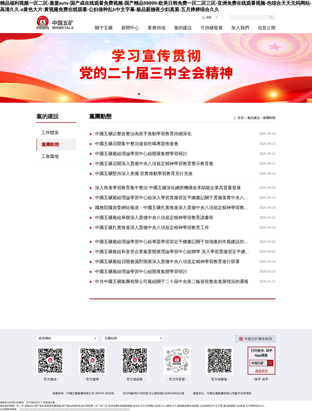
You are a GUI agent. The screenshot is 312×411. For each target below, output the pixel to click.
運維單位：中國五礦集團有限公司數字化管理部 (222, 393)
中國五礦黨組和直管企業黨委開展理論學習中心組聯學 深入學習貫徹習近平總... (172, 251)
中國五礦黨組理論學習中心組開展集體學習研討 (141, 153)
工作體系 (50, 132)
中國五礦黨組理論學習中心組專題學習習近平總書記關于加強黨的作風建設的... (171, 241)
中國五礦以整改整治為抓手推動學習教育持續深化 (143, 133)
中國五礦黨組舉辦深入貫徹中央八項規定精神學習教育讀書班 (154, 217)
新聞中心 (130, 27)
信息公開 (267, 27)
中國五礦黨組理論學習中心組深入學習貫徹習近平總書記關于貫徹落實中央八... (171, 197)
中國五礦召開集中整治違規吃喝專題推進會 (136, 143)
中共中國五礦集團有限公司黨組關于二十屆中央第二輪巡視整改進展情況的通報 (171, 281)
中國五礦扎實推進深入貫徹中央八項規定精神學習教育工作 (152, 227)
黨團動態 (50, 144)
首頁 (238, 118)
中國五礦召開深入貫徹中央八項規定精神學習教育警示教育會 (154, 163)
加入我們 (240, 27)
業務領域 (156, 27)
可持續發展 (211, 27)
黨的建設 (183, 27)
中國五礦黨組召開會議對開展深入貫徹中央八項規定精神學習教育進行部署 (167, 261)
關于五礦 (104, 27)
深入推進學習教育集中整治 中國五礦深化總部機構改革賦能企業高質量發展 (168, 187)
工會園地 (50, 156)
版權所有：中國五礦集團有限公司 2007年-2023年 (83, 393)
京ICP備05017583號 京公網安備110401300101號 (153, 393)
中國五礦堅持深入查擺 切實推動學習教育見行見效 (144, 173)
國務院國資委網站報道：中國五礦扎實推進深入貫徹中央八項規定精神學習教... (171, 207)
